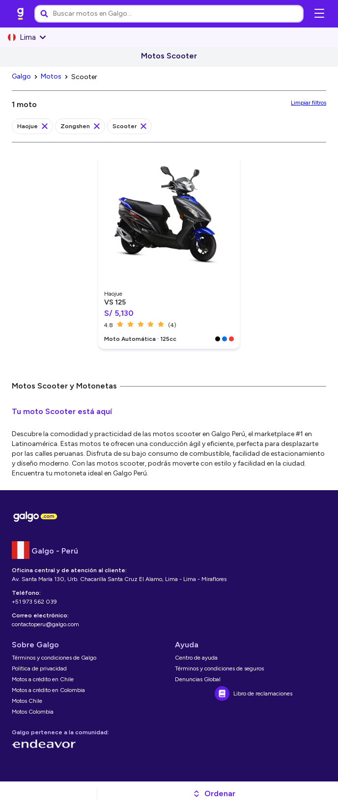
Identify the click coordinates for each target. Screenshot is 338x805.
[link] (20, 14)
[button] (214, 794)
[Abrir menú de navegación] (319, 14)
